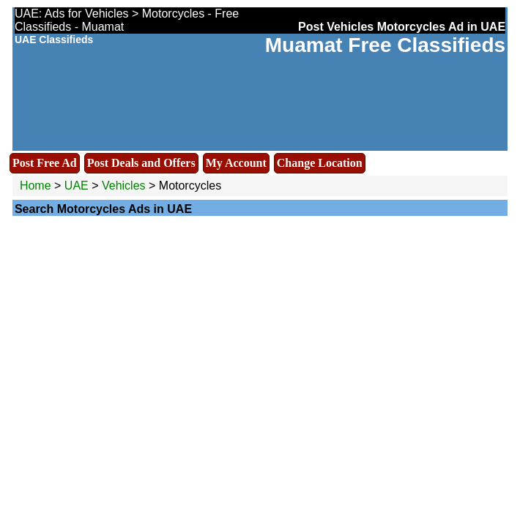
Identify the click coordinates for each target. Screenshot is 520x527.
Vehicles (124, 185)
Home (35, 185)
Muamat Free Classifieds (385, 45)
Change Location (320, 163)
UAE (76, 185)
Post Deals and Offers (141, 163)
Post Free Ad (44, 163)
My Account (236, 163)
